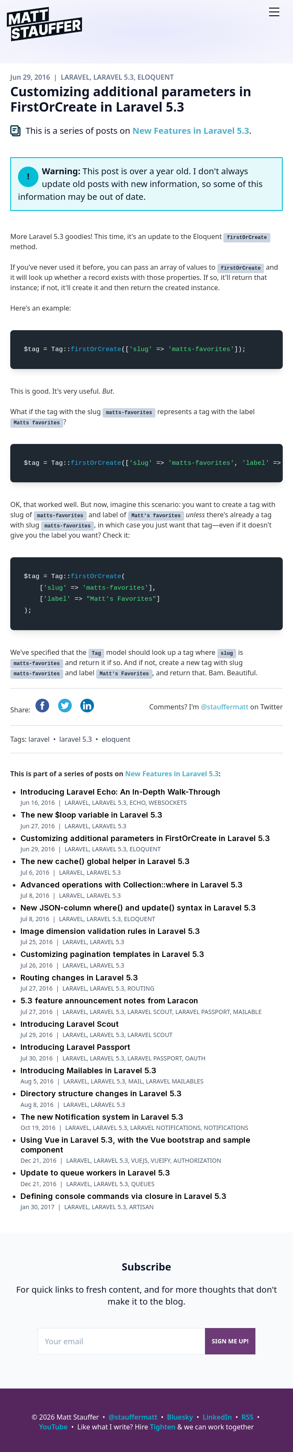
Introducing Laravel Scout (70, 1024)
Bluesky (180, 1417)
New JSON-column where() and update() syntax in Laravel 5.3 (138, 907)
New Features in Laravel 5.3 (190, 130)
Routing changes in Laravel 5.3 (79, 977)
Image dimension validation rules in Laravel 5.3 (110, 931)
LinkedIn (216, 1417)
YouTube (53, 1427)
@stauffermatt (224, 707)
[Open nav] (274, 12)
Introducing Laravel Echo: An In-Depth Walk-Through (120, 791)
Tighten (163, 1427)
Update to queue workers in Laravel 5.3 (95, 1172)
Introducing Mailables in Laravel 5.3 (88, 1070)
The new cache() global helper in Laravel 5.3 (105, 861)
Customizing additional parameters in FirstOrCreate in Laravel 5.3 (145, 838)
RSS (248, 1417)
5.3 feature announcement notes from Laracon (109, 1000)
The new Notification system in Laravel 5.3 (102, 1116)
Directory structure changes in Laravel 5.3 (101, 1093)
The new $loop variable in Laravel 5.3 (91, 814)
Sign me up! (230, 1341)
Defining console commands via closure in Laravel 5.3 (123, 1196)
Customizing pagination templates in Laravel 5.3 (112, 954)
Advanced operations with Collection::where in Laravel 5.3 (132, 884)
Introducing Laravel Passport (75, 1047)
